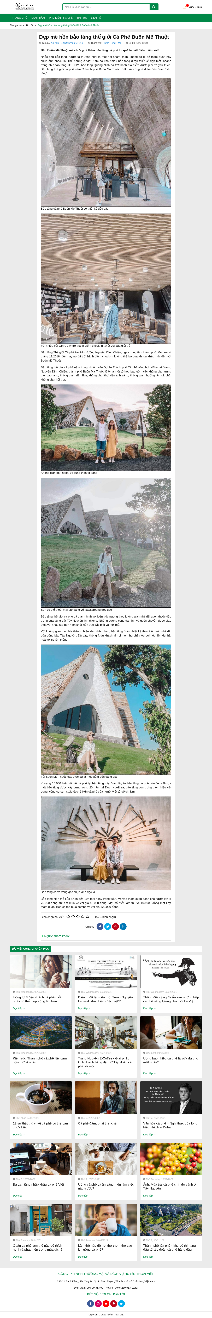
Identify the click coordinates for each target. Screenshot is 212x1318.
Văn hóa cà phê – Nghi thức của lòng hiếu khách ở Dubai (170, 1125)
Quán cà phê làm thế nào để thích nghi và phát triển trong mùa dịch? (37, 1247)
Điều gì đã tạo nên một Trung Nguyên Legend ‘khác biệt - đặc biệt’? (105, 999)
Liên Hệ (96, 17)
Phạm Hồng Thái (112, 43)
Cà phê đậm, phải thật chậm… (100, 1123)
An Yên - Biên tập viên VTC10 (67, 43)
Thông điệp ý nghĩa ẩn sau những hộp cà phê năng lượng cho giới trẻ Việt (171, 999)
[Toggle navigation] (12, 7)
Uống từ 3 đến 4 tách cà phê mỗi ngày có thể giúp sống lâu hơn (37, 999)
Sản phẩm (38, 17)
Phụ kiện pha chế (61, 17)
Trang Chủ (19, 17)
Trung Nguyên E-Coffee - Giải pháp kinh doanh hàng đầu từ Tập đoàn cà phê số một (105, 1062)
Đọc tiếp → (19, 1008)
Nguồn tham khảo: (57, 936)
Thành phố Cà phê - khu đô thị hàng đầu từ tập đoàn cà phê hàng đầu (169, 1247)
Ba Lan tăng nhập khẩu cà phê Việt (38, 1184)
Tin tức (82, 17)
